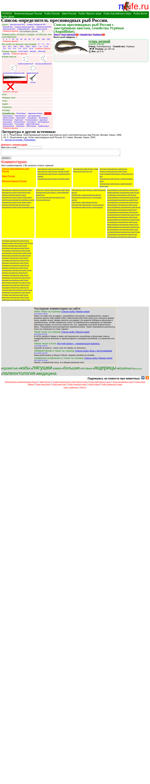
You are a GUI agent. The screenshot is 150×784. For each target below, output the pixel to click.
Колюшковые (19, 122)
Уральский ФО (9, 29)
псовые (87, 369)
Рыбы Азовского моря (77, 386)
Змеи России (69, 13)
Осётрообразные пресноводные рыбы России (122, 191)
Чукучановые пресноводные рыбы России (16, 252)
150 (43, 39)
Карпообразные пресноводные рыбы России (122, 206)
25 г (4, 46)
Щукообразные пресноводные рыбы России (122, 211)
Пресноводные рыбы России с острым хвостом (87, 206)
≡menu (6, 13)
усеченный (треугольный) (13, 69)
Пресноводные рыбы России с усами (85, 170)
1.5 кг (46, 46)
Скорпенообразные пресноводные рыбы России (123, 233)
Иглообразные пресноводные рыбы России (122, 238)
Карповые (19, 120)
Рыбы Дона (7, 16)
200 (48, 39)
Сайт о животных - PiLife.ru (75, 389)
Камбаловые (43, 126)
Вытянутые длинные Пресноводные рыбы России (53, 191)
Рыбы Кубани (94, 386)
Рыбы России (52, 13)
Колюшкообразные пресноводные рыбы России (123, 216)
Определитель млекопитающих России (21, 383)
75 (33, 39)
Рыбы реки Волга (43, 386)
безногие (138, 370)
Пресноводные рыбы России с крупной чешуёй (53, 180)
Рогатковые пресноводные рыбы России (15, 266)
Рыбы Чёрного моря (89, 13)
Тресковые (7, 122)
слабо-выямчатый (25, 60)
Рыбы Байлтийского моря (100, 383)
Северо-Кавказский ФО (24, 27)
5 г (43, 44)
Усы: (5, 101)
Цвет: (5, 104)
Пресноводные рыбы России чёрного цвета (16, 203)
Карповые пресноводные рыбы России (15, 269)
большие (71, 369)
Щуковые (44, 120)
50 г (9, 46)
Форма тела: (9, 98)
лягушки (42, 369)
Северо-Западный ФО (36, 24)
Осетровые (21, 113)
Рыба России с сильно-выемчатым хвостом (86, 196)
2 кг (4, 49)
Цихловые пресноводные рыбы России (15, 259)
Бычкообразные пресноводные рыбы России (122, 218)
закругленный (32, 69)
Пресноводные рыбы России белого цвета (16, 194)
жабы (25, 369)
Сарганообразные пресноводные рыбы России (123, 198)
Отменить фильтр (10, 31)
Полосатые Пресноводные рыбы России (113, 170)
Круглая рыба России (43, 201)
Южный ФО (8, 27)
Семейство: (8, 113)
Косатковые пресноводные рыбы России (15, 249)
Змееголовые (8, 118)
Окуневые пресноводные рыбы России (15, 296)
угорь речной (99, 41)
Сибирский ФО (23, 29)
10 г (48, 44)
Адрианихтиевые (35, 113)
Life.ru (136, 6)
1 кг (40, 46)
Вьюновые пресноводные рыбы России (15, 264)
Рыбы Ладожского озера (112, 386)
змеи (58, 369)
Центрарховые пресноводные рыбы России (16, 254)
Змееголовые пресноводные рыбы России (16, 257)
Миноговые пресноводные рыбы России (15, 298)
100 (38, 39)
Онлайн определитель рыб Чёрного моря (69, 383)
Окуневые (20, 126)
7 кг (19, 49)
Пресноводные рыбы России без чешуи (50, 170)
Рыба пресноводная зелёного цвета (14, 196)
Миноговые (31, 126)
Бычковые (31, 122)
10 (13, 39)
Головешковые (31, 120)
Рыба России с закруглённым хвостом (84, 203)
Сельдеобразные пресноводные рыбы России (122, 203)
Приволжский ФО (43, 27)
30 (21, 39)
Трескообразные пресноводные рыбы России (122, 213)
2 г (39, 44)
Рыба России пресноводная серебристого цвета (18, 201)
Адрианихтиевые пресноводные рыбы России (17, 244)
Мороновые (8, 124)
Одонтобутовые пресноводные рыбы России (17, 291)
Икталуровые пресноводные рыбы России (16, 284)
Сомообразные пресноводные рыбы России (122, 235)
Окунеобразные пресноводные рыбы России (122, 223)
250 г (22, 46)
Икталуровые (43, 122)
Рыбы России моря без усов (82, 172)
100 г (15, 46)
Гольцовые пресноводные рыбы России (15, 289)
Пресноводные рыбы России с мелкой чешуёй (53, 172)
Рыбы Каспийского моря (117, 13)
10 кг (25, 49)
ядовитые (10, 369)
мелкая (33, 51)
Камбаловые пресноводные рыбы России (16, 301)
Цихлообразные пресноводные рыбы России (122, 201)
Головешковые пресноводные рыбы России (16, 271)
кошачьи (125, 369)
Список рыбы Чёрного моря (75, 313)
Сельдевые (32, 118)
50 (30, 39)
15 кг (31, 49)
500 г (28, 46)
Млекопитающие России (28, 13)
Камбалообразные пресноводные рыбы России (123, 228)
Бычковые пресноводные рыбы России (15, 281)
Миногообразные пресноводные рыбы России (122, 226)
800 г (34, 46)
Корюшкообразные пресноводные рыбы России (123, 221)
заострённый (15, 78)
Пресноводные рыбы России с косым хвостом (87, 208)
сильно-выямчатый (43, 60)
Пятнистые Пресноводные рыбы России (113, 172)
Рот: (4, 94)
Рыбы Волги (140, 13)
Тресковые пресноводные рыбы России (15, 276)
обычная (42, 51)
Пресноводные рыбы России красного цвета (17, 191)
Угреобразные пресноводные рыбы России (121, 196)
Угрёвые (47, 113)
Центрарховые (34, 116)
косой (33, 78)
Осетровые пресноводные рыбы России (15, 242)
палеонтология (18, 374)
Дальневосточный (39, 29)
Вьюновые (43, 118)
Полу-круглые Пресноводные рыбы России (50, 198)
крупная (6, 54)
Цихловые (20, 118)
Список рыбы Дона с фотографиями (93, 352)
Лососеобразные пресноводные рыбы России (122, 231)
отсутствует (23, 51)
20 (17, 39)
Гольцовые (19, 124)
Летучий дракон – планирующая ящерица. (78, 345)
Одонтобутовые (32, 124)
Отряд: (6, 110)
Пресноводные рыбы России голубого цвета (17, 198)
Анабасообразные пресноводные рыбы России (123, 194)
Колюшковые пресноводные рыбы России (16, 279)
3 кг (9, 49)
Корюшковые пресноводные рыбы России (16, 294)
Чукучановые (20, 116)
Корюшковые (8, 126)
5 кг (14, 49)
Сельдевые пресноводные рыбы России (15, 261)
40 (25, 39)
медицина (46, 374)
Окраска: (7, 107)
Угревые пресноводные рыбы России (14, 247)
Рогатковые (8, 120)
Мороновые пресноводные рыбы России (15, 286)
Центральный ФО (17, 24)
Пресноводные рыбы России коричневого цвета (18, 208)
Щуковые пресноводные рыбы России (15, 274)
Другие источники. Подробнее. (20, 140)
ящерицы (105, 369)
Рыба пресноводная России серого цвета (16, 206)
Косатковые (8, 116)
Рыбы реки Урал (59, 386)
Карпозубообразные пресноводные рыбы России (123, 208)
